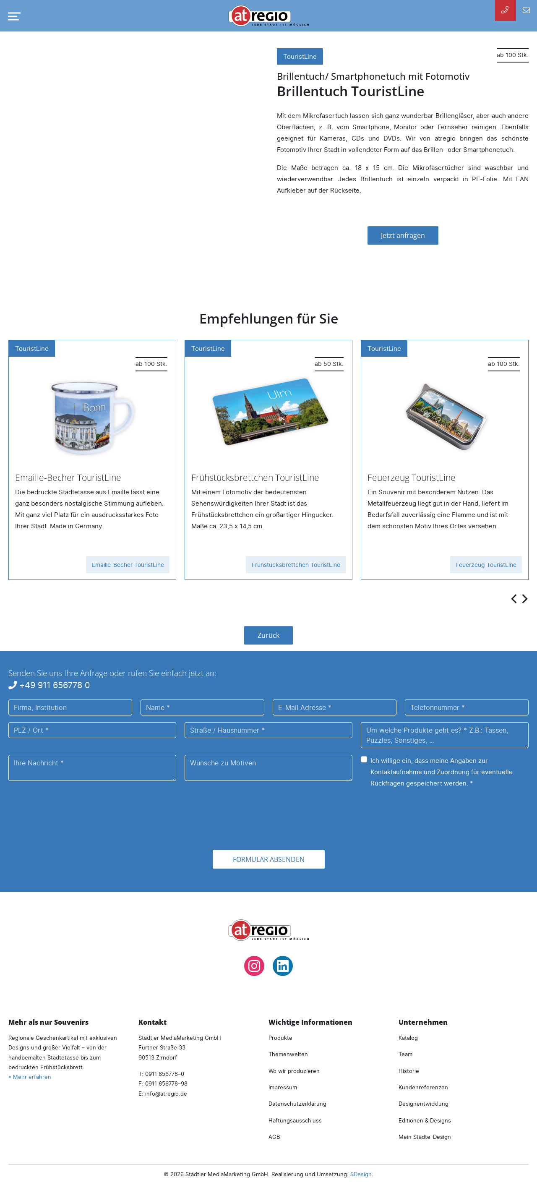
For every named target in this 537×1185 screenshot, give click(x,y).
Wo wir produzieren (294, 1071)
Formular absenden (269, 859)
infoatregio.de (166, 1093)
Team (405, 1054)
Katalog (408, 1037)
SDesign (361, 1174)
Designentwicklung (423, 1103)
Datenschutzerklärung (297, 1103)
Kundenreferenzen (423, 1087)
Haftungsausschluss (295, 1120)
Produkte (280, 1037)
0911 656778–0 (164, 1073)
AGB (274, 1136)
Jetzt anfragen (403, 235)
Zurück (268, 635)
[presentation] (514, 598)
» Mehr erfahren (29, 1076)
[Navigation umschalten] (12, 16)
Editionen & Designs (425, 1120)
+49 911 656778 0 (49, 685)
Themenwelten (288, 1054)
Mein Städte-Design (425, 1136)
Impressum (282, 1087)
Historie (409, 1071)
